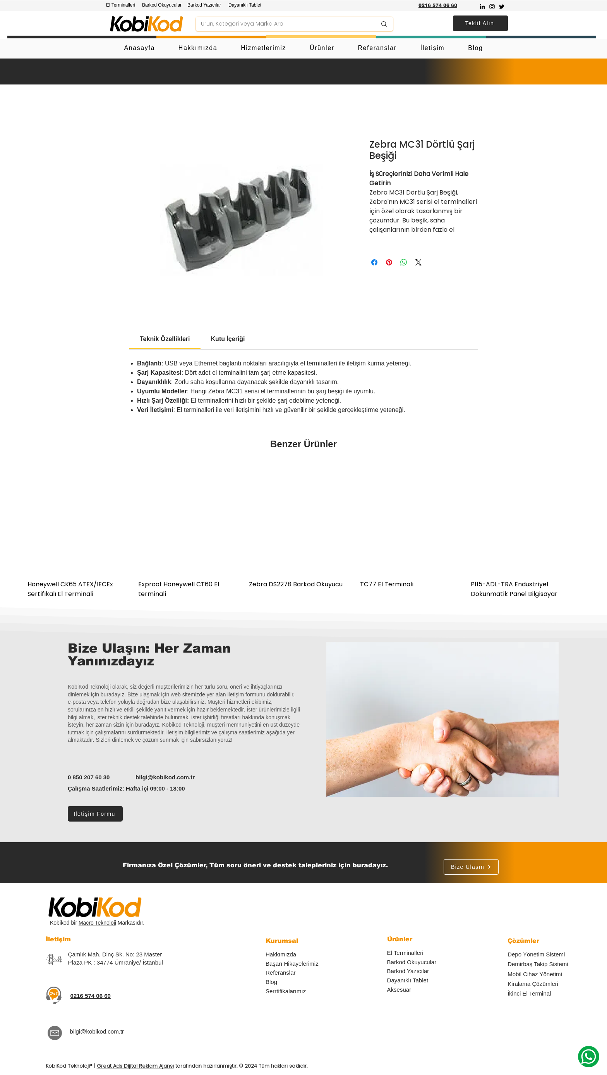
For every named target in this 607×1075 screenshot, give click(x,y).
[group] (303, 531)
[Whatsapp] (588, 1056)
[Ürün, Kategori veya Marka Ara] (283, 24)
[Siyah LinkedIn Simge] (482, 6)
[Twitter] (501, 6)
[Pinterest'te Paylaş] (389, 262)
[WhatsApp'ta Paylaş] (403, 262)
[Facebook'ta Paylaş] (374, 262)
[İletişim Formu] (95, 814)
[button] (480, 23)
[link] (165, 339)
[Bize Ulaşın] (471, 867)
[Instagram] (492, 6)
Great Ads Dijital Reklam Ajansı (135, 1066)
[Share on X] (418, 262)
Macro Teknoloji (97, 923)
